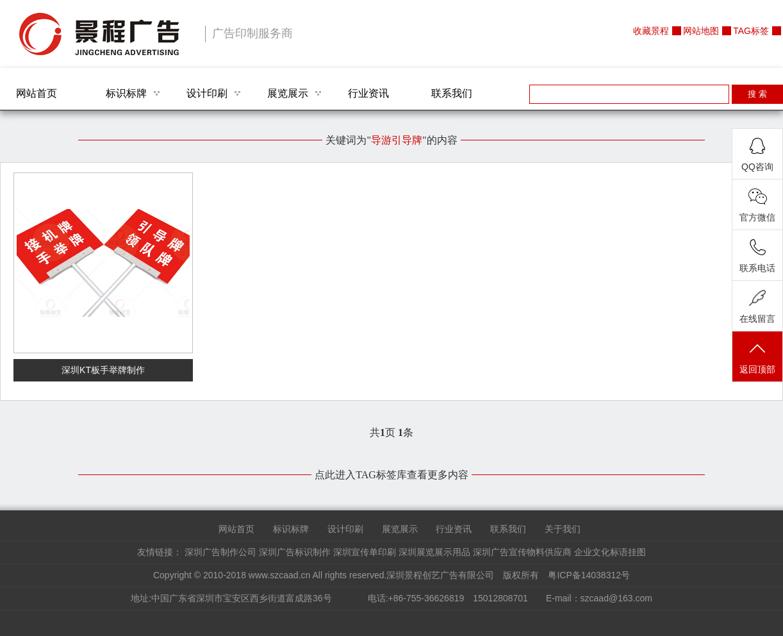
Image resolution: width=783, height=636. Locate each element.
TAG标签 (751, 30)
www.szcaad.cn (279, 575)
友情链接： (159, 552)
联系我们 (451, 93)
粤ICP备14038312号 (589, 575)
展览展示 (287, 93)
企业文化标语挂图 (610, 552)
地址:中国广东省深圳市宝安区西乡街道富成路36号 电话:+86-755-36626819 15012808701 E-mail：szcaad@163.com (391, 598)
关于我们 (563, 529)
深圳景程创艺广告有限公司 (99, 34)
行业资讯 (368, 93)
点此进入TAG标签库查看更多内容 (391, 474)
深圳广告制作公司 (220, 552)
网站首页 (36, 93)
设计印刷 (206, 93)
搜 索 (757, 94)
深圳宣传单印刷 (364, 552)
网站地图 (701, 30)
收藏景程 (651, 30)
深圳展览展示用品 (434, 552)
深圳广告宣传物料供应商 (522, 552)
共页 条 (391, 432)
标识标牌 (126, 93)
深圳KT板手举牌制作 (103, 370)
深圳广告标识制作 (295, 552)
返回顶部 (757, 357)
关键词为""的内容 (391, 140)
